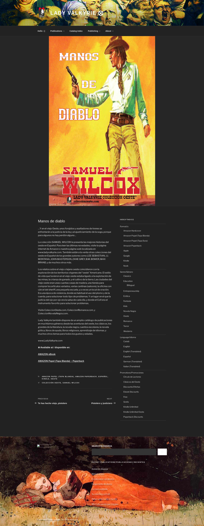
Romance (127, 321)
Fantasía (127, 301)
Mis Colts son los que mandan (105, 504)
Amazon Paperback (86, 376)
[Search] (162, 452)
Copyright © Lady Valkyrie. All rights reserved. (57, 519)
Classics (127, 276)
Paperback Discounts (133, 417)
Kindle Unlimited (130, 407)
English (126, 346)
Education (128, 281)
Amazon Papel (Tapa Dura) (135, 241)
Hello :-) (41, 31)
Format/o (124, 226)
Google (126, 256)
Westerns (127, 331)
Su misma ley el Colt (101, 494)
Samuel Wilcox (71, 383)
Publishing (94, 31)
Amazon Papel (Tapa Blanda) (58, 376)
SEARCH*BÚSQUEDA (102, 446)
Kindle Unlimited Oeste (133, 412)
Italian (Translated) (131, 366)
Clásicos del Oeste (131, 382)
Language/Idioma (128, 337)
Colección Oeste (51, 383)
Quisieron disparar (100, 469)
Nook (125, 266)
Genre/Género (126, 272)
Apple (126, 250)
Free (125, 397)
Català (126, 341)
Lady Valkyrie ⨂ (77, 13)
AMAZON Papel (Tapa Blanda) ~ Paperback (61, 361)
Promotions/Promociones (132, 372)
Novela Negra (129, 311)
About (109, 31)
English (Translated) (132, 351)
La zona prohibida (100, 489)
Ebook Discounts (131, 392)
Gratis (126, 402)
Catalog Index (76, 31)
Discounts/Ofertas (131, 387)
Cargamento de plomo (102, 484)
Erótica (126, 296)
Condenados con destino (103, 479)
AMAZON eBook (47, 354)
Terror (126, 326)
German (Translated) (132, 361)
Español (103, 376)
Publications (57, 31)
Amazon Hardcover (132, 230)
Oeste (54, 379)
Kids (125, 306)
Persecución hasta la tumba (104, 499)
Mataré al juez (98, 474)
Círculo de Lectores (132, 377)
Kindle (45, 379)
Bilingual (130, 285)
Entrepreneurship (131, 291)
